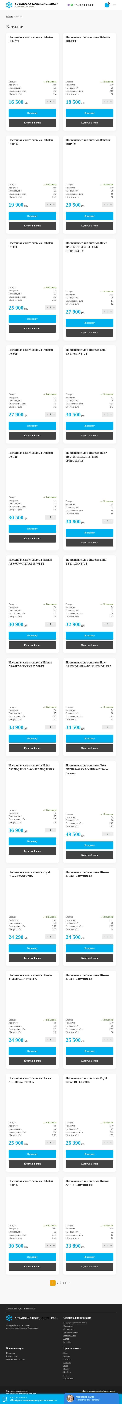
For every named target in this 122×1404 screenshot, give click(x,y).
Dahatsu (66, 1356)
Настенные (10, 1353)
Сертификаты (68, 1329)
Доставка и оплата (70, 1332)
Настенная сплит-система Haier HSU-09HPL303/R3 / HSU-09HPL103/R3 (86, 456)
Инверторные (11, 1356)
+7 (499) (84, 5)
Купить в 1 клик (32, 123)
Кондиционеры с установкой (75, 1323)
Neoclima (67, 1372)
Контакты (67, 1342)
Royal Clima (68, 1378)
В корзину (32, 113)
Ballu (65, 1353)
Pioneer (66, 1375)
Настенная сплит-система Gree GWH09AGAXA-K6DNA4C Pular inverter (87, 769)
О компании (68, 1326)
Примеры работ (69, 1335)
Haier (65, 1366)
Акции (66, 1339)
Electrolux (67, 1359)
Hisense (66, 1369)
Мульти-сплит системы (15, 1359)
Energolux (67, 1362)
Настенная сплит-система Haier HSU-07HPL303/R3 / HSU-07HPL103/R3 (86, 247)
